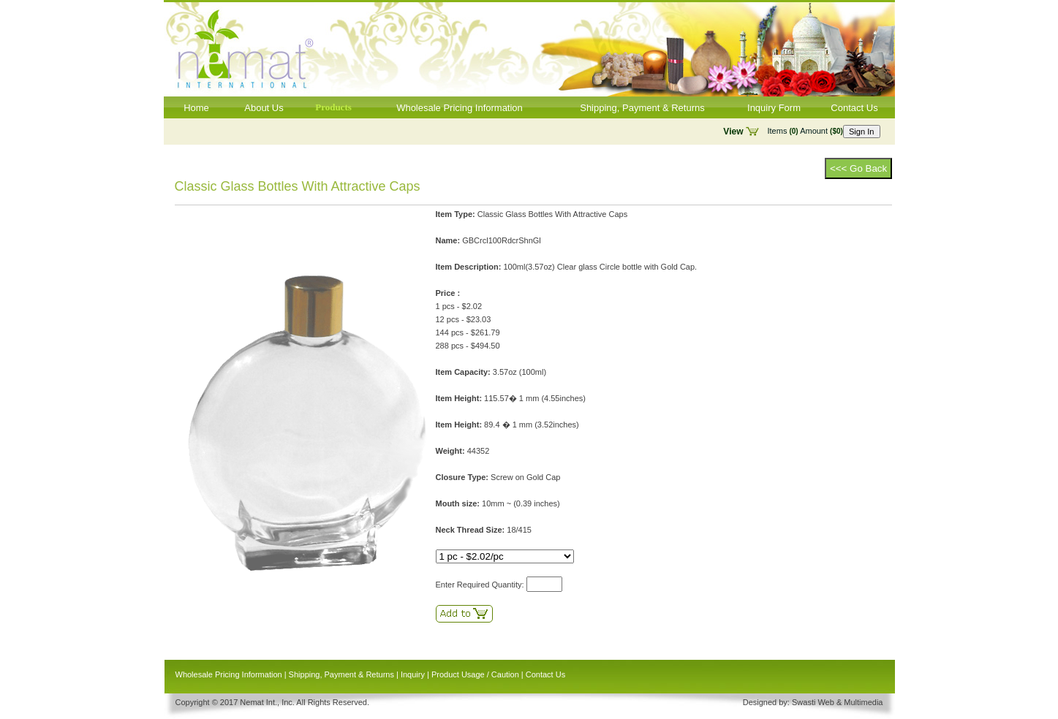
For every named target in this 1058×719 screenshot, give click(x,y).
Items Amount (805, 130)
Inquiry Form (774, 107)
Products (333, 107)
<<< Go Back (858, 168)
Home (196, 107)
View (733, 131)
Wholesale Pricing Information (459, 107)
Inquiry (413, 674)
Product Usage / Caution (475, 674)
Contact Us (854, 107)
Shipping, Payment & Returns (642, 107)
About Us (263, 107)
